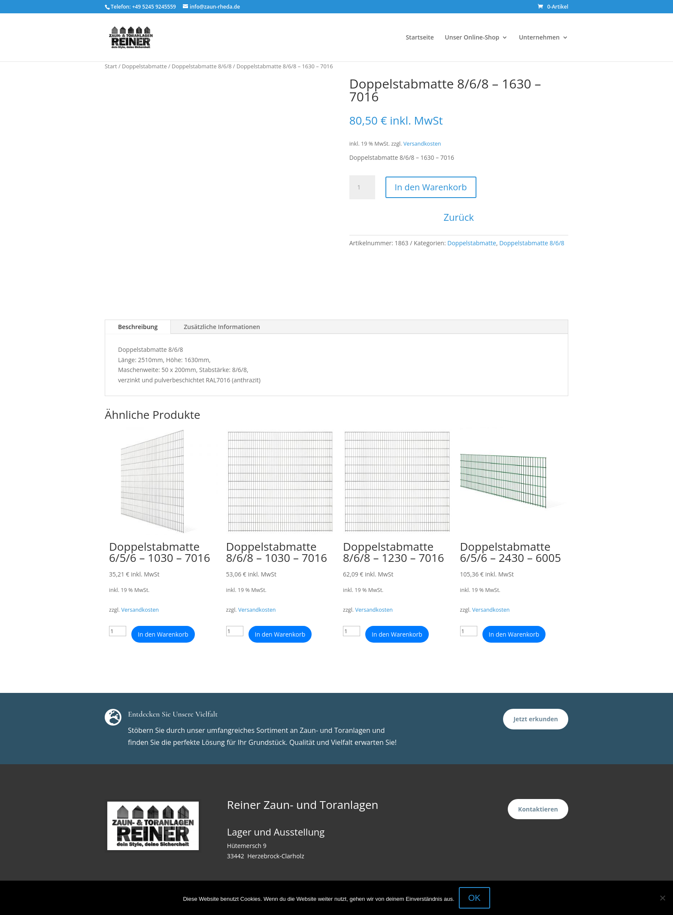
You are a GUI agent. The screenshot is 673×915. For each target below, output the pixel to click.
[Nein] (662, 898)
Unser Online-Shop (472, 37)
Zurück (459, 216)
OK (474, 898)
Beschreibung (138, 327)
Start (111, 66)
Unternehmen (539, 37)
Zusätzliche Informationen (222, 327)
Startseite (420, 37)
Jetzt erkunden (535, 719)
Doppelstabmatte (144, 66)
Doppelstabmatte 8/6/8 (201, 66)
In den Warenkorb (431, 187)
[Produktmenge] (362, 187)
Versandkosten (422, 143)
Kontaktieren (538, 809)
